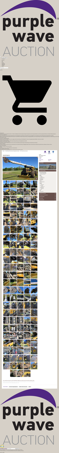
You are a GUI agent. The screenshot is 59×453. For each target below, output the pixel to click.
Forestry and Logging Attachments (13, 139)
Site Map (21, 449)
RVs (32, 142)
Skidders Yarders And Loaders (23, 386)
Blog (18, 449)
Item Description (42, 196)
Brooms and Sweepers (36, 135)
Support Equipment (2, 143)
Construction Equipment (3, 134)
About (3, 66)
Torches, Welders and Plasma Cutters (46, 144)
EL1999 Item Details (42, 170)
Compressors (2, 144)
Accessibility (16, 449)
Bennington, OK (41, 156)
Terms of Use (8, 449)
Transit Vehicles (35, 142)
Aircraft (1, 142)
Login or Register (4, 57)
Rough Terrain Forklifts (41, 136)
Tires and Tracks (9, 146)
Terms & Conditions (2, 449)
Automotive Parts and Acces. (13, 142)
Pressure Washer (35, 144)
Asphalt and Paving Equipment (7, 135)
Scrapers (46, 136)
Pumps (39, 144)
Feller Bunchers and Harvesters (4, 139)
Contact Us (3, 58)
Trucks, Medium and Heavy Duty (4, 148)
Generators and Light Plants (17, 144)
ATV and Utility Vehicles (5, 142)
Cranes (45, 135)
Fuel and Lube (11, 144)
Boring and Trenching (30, 135)
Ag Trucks (1, 149)
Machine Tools (2, 146)
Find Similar (41, 198)
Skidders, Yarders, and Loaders (39, 139)
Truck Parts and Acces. (17, 149)
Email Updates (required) (3, 448)
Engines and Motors (6, 144)
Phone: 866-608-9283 (10, 450)
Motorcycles (20, 142)
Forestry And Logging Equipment (13, 386)
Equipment (3, 63)
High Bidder (49, 159)
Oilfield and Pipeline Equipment (21, 136)
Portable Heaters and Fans (29, 144)
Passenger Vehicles (24, 142)
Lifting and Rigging (23, 144)
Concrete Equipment (41, 135)
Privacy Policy (12, 449)
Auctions (3, 60)
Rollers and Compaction (35, 136)
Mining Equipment (8, 136)
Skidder (30, 386)
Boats (17, 142)
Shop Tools (5, 146)
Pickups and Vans (29, 142)
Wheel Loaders (4, 137)
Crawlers (47, 135)
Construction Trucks (5, 149)
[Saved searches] (0, 56)
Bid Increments (42, 199)
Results (3, 62)
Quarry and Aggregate (29, 136)
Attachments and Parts (14, 135)
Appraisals (3, 64)
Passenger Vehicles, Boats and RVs (5, 141)
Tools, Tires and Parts (3, 145)
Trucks (22, 149)
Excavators (2, 136)
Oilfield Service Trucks (11, 149)
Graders (5, 136)
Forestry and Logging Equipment (4, 138)
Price (41, 159)
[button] (29, 129)
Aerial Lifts (1, 135)
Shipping (3, 65)
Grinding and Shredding (21, 139)
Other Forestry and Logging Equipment (30, 139)
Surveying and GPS (54, 136)
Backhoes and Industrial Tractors (22, 135)
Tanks (40, 144)
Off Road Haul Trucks (14, 136)
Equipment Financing (43, 193)
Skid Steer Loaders (49, 136)
